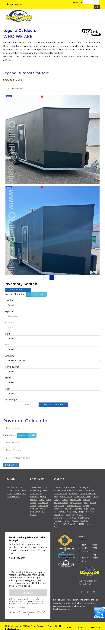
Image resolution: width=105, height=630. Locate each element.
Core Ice (90, 511)
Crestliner (58, 487)
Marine (14, 487)
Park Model (43, 505)
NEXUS (81, 524)
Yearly (32, 435)
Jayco (67, 521)
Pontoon (34, 496)
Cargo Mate (59, 505)
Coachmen (70, 515)
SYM (56, 496)
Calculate (11, 465)
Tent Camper (36, 493)
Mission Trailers (61, 502)
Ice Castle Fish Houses (72, 490)
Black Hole (58, 515)
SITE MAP (95, 627)
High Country (75, 502)
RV (8, 487)
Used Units (94, 546)
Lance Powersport (88, 493)
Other (42, 508)
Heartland (58, 521)
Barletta (78, 508)
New (35, 294)
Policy (95, 557)
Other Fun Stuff (13, 496)
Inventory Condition (15, 293)
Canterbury (72, 511)
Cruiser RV (81, 515)
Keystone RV (90, 490)
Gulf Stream (83, 518)
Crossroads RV (60, 493)
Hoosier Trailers (74, 505)
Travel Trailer (36, 487)
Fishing (43, 496)
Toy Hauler (43, 490)
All (28, 294)
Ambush (57, 524)
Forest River (70, 518)
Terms (85, 551)
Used (42, 294)
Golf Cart (34, 508)
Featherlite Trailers (82, 496)
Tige (86, 508)
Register (18, 4)
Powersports (20, 493)
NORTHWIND (69, 524)
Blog (84, 561)
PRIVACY (82, 627)
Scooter (33, 499)
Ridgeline (68, 508)
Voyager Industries (80, 521)
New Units (84, 546)
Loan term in (9, 434)
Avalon (93, 502)
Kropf (81, 511)
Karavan (86, 499)
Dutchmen (58, 518)
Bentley (61, 511)
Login (10, 4)
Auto (16, 490)
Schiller (57, 490)
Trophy (65, 499)
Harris (73, 487)
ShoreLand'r (75, 499)
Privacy (85, 557)
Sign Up (28, 592)
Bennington (84, 487)
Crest (66, 487)
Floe (86, 502)
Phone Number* (17, 558)
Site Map (94, 552)
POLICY (70, 627)
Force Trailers (66, 496)
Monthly (22, 435)
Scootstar (73, 493)
